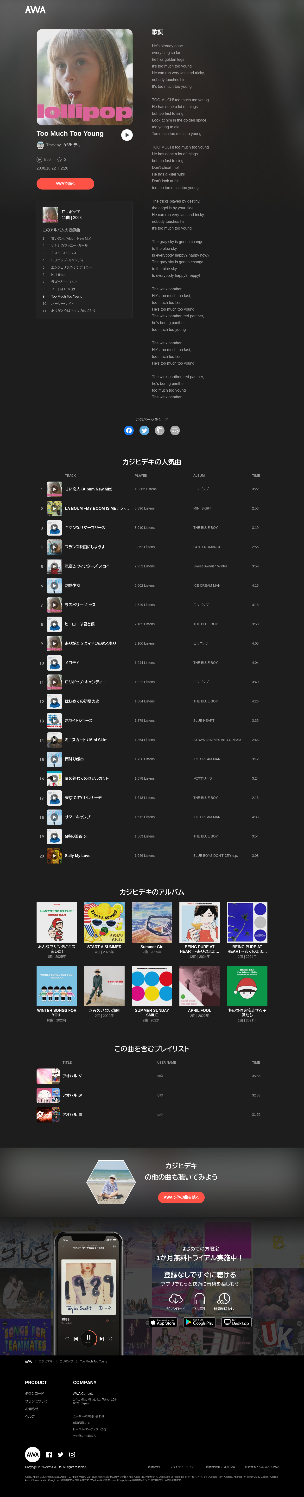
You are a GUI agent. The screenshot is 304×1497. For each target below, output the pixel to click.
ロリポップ (71, 212)
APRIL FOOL (199, 1010)
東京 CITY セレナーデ (83, 798)
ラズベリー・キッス (64, 282)
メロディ (72, 663)
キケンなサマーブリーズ (85, 528)
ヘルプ (30, 1416)
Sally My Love (77, 856)
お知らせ (31, 1409)
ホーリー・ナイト (62, 304)
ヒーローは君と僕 (80, 624)
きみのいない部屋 (104, 1010)
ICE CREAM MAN (207, 585)
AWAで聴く (65, 184)
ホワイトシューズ (79, 721)
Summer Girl (152, 947)
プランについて (36, 1401)
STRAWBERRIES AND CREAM (217, 740)
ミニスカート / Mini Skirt (86, 740)
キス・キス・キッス (63, 253)
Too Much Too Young (93, 1361)
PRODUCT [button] (36, 1382)
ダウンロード (34, 1393)
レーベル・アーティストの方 (90, 1429)
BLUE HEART (204, 720)
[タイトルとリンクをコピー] (160, 430)
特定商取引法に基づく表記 (262, 1467)
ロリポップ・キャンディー (69, 260)
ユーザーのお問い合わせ (88, 1416)
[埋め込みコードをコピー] (175, 430)
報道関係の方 (81, 1423)
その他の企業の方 (84, 1436)
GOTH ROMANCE (207, 547)
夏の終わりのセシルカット (87, 778)
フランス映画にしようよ (85, 547)
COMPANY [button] (84, 1382)
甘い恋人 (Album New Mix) (71, 238)
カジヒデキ (72, 145)
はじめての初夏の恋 (82, 701)
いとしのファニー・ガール (69, 246)
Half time (57, 275)
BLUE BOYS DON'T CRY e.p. (215, 855)
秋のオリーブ (203, 778)
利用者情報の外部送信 (220, 1467)
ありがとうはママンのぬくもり (73, 311)
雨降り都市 (74, 759)
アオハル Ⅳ (72, 1095)
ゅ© (160, 1076)
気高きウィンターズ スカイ (87, 566)
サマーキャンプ (77, 817)
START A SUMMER (104, 947)
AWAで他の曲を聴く (181, 1197)
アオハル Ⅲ (72, 1115)
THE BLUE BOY (205, 528)
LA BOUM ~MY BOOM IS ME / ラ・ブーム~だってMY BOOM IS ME (122, 508)
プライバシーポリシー (183, 1467)
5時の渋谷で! (76, 836)
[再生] (127, 135)
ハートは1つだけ (63, 289)
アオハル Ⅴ (72, 1076)
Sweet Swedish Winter (210, 566)
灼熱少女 (72, 586)
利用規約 (154, 1467)
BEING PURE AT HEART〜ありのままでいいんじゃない (199, 951)
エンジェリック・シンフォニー (71, 267)
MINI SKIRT (202, 508)
